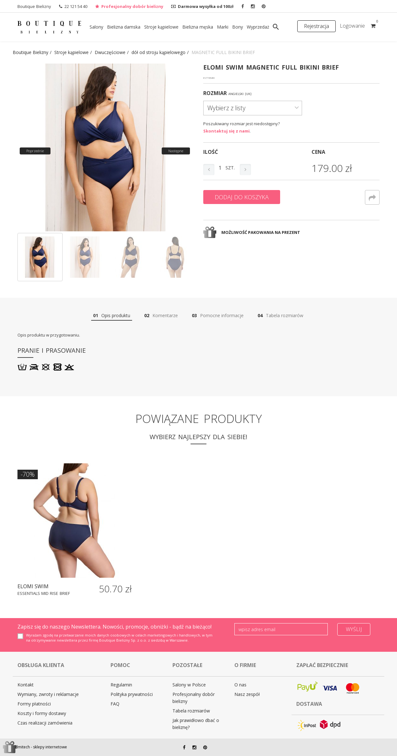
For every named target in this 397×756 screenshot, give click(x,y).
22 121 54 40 (75, 6)
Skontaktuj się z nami (226, 131)
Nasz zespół (247, 694)
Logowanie (352, 25)
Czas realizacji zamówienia (44, 723)
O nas (240, 685)
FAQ (115, 704)
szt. (230, 168)
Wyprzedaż (258, 27)
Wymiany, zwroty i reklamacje (48, 694)
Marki (222, 27)
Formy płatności (34, 704)
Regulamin (121, 685)
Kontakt (25, 685)
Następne (175, 150)
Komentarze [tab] (161, 315)
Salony (96, 27)
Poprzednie (35, 150)
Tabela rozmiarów (191, 711)
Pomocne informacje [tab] (218, 315)
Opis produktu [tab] (111, 315)
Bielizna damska (123, 27)
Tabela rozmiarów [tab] (280, 315)
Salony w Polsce (189, 685)
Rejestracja (316, 26)
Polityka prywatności (132, 694)
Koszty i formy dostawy (41, 713)
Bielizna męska (197, 27)
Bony (237, 27)
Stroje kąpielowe (161, 27)
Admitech (21, 747)
